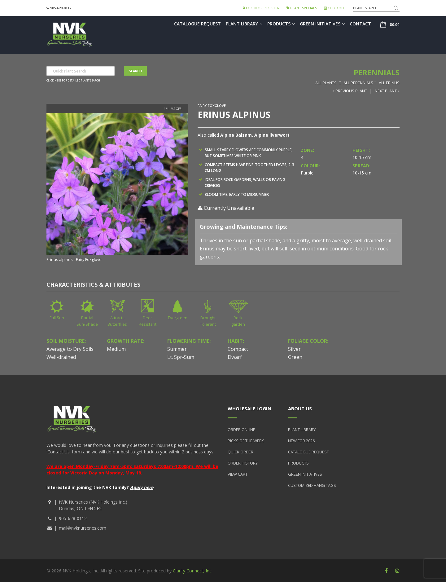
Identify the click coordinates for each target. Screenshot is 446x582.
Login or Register (261, 8)
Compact (238, 349)
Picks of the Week (246, 440)
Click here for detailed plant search (73, 80)
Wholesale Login (249, 408)
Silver (294, 349)
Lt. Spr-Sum (180, 357)
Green (295, 357)
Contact (360, 24)
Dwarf (235, 357)
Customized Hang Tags (312, 485)
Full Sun (57, 317)
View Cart (237, 474)
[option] (117, 188)
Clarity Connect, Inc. (192, 571)
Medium (116, 349)
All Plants (326, 83)
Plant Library (244, 24)
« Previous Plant (349, 91)
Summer (177, 349)
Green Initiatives (322, 24)
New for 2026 (301, 440)
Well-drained (61, 357)
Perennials (377, 72)
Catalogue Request (197, 24)
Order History (243, 463)
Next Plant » (387, 91)
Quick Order (240, 452)
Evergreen (177, 317)
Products (281, 24)
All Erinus (389, 83)
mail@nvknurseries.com (82, 528)
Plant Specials (301, 8)
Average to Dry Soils (70, 349)
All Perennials (358, 83)
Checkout (335, 8)
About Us (300, 408)
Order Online (241, 429)
